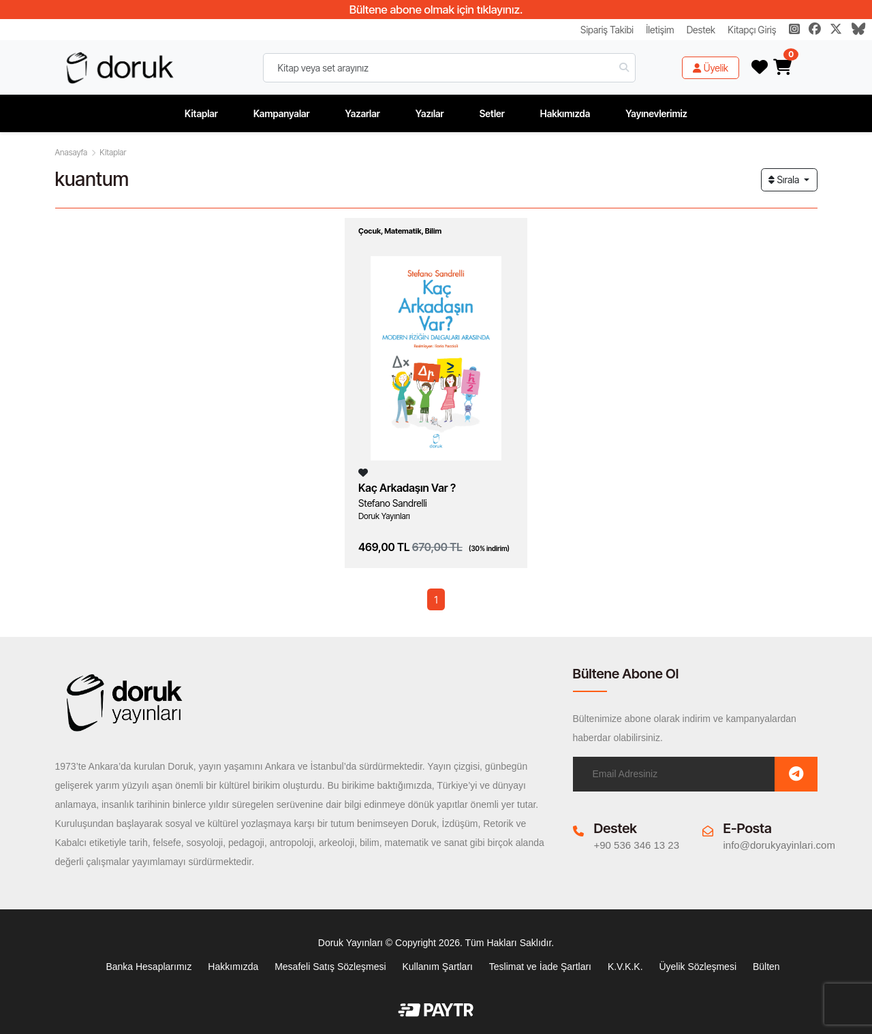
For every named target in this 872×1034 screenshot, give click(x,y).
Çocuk (369, 231)
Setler (492, 113)
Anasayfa (71, 152)
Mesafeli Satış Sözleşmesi (330, 966)
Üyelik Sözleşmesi (697, 966)
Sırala (784, 179)
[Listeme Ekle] (363, 472)
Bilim (433, 231)
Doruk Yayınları (384, 516)
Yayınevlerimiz (656, 113)
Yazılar (430, 113)
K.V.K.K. (625, 966)
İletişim (660, 29)
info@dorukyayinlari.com (779, 845)
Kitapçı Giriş (752, 29)
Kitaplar (201, 113)
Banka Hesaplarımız (148, 966)
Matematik (402, 231)
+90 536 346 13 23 (637, 845)
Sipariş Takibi (607, 29)
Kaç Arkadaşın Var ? (407, 488)
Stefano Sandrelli (392, 503)
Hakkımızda (565, 113)
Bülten (766, 966)
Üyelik (710, 68)
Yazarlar (362, 113)
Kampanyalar (281, 113)
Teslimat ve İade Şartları (540, 966)
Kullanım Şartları (437, 966)
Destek (701, 29)
